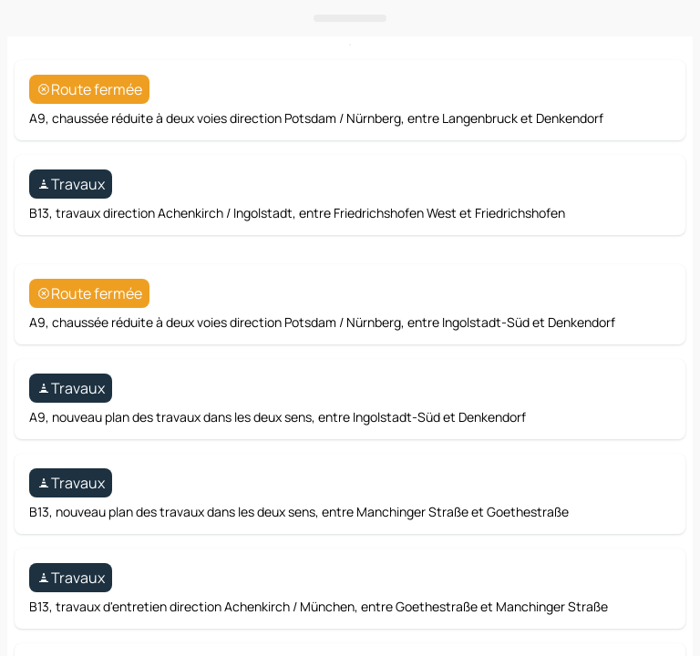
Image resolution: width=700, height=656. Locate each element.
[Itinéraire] (638, 366)
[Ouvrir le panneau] (350, 412)
